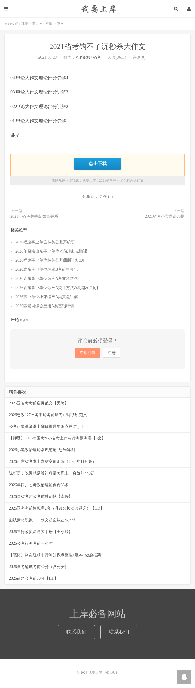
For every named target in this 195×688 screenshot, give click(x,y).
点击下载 (98, 163)
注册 (112, 352)
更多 (103, 196)
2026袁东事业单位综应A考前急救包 (46, 278)
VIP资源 (46, 24)
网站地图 (111, 672)
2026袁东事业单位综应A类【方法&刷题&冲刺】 (57, 287)
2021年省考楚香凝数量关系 (34, 216)
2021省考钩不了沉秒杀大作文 (98, 46)
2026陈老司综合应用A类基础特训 (44, 305)
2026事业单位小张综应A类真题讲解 (46, 296)
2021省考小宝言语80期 (165, 216)
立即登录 (87, 352)
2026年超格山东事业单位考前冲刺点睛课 (51, 251)
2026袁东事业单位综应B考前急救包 (46, 269)
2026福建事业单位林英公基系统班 (45, 241)
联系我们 (76, 631)
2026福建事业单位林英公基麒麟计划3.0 (49, 260)
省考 (97, 57)
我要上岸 (97, 8)
